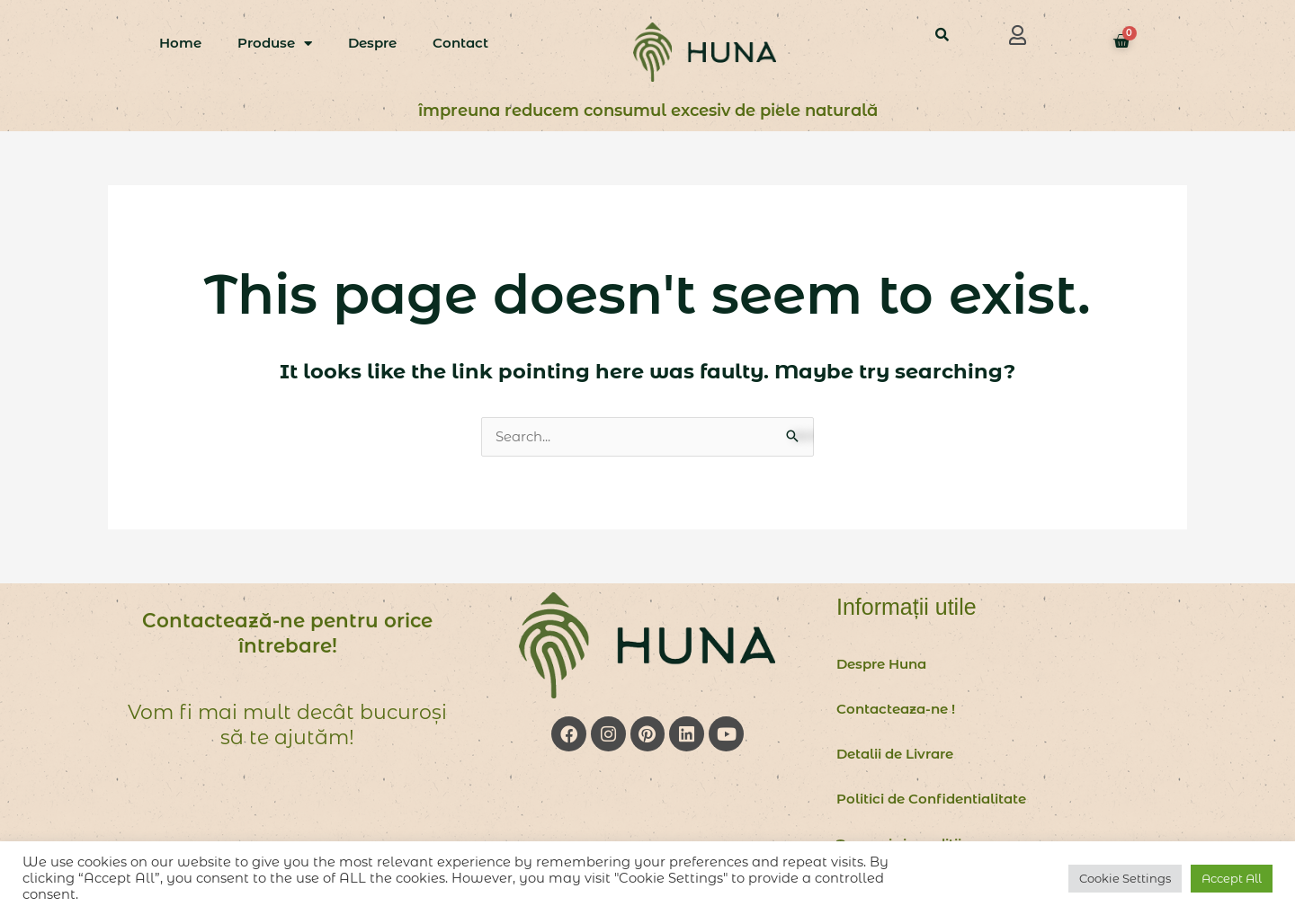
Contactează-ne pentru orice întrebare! (287, 634)
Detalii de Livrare (894, 754)
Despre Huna (881, 664)
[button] (1018, 35)
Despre (372, 42)
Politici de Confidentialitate (931, 799)
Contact (460, 42)
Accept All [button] (1231, 878)
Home (180, 42)
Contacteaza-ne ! (895, 709)
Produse (274, 43)
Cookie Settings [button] (1125, 878)
